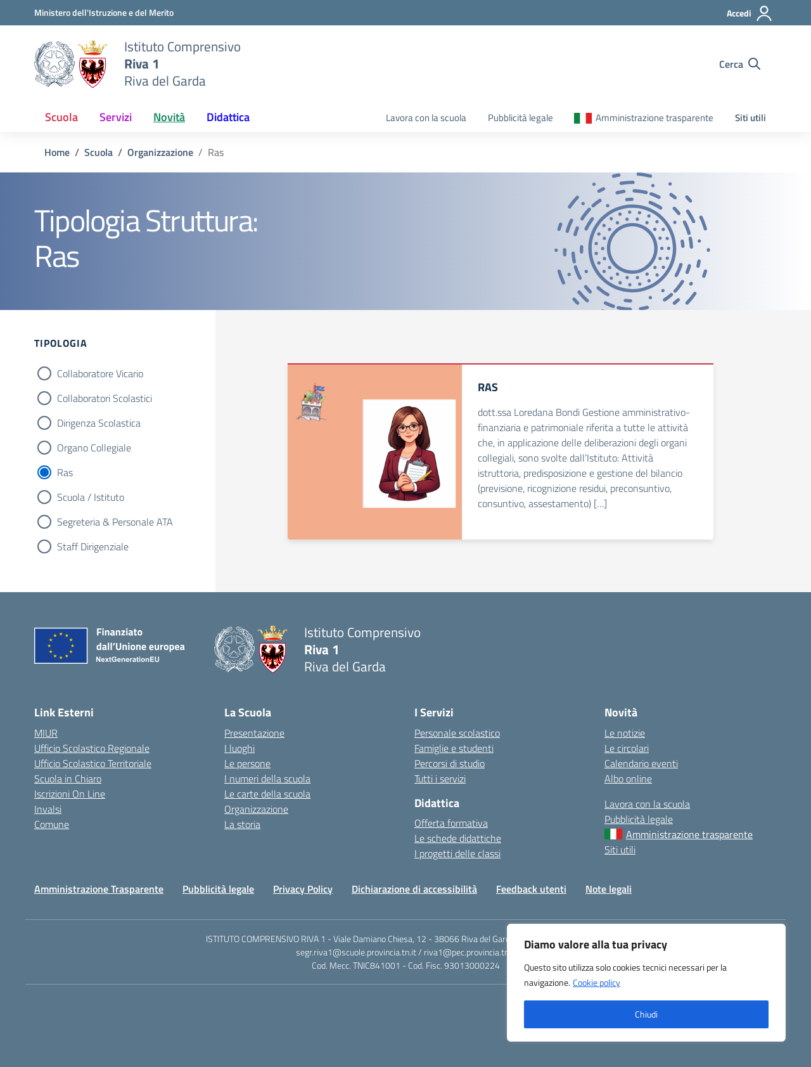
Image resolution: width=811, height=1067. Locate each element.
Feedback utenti (531, 888)
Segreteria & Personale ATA (115, 521)
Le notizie (624, 732)
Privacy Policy (303, 888)
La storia (242, 824)
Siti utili (750, 117)
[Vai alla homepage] (71, 64)
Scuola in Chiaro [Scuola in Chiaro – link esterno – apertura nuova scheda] (67, 778)
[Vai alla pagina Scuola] (98, 152)
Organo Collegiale (94, 447)
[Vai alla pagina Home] (57, 152)
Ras (65, 472)
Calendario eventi (641, 763)
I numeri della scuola (267, 778)
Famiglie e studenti (454, 748)
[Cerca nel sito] (739, 64)
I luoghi (239, 748)
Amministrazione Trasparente (98, 888)
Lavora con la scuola (426, 117)
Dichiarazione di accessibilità (414, 888)
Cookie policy (596, 982)
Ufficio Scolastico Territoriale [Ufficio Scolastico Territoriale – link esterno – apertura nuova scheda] (92, 763)
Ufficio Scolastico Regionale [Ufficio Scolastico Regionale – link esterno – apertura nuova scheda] (92, 748)
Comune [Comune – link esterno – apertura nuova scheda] (51, 824)
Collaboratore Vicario (100, 373)
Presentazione (254, 732)
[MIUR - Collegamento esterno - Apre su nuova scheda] (104, 12)
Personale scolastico (457, 732)
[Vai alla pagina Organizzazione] (160, 152)
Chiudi (646, 1014)
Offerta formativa (451, 823)
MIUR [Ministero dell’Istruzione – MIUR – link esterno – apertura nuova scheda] (46, 732)
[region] (646, 983)
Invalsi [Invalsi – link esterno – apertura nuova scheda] (47, 809)
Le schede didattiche (457, 838)
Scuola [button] (61, 117)
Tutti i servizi (440, 778)
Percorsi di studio (449, 763)
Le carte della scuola (267, 793)
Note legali (608, 888)
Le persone (247, 763)
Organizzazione (256, 809)
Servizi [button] (115, 117)
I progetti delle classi (457, 853)
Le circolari (626, 748)
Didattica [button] (228, 117)
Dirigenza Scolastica (99, 422)
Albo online (628, 778)
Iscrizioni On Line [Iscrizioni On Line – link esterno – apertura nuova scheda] (69, 793)
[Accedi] (750, 13)
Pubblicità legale (520, 117)
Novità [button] (169, 117)
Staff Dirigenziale (93, 546)
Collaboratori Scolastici (104, 398)
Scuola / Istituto (90, 497)
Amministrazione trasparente (654, 117)
